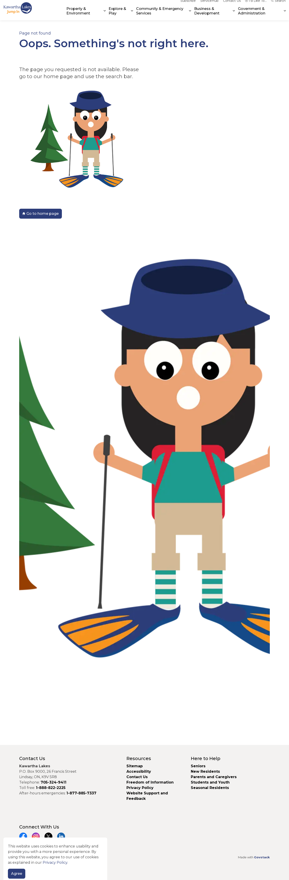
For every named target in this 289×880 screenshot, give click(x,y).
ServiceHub (209, 5)
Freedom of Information (150, 782)
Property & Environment (78, 15)
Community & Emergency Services (159, 15)
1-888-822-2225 (50, 788)
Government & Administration (251, 15)
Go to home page (40, 213)
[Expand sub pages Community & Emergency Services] (190, 15)
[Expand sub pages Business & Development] (234, 15)
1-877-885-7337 (81, 793)
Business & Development (206, 15)
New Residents (205, 771)
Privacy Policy (140, 788)
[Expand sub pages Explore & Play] (132, 15)
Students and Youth (210, 782)
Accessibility (138, 771)
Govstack (262, 857)
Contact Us (232, 5)
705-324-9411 (53, 782)
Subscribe (188, 5)
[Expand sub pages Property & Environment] (105, 15)
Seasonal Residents (210, 788)
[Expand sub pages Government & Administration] (285, 15)
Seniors (198, 766)
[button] (144, 475)
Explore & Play (117, 15)
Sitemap (134, 766)
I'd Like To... (256, 5)
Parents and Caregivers (214, 777)
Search (278, 5)
